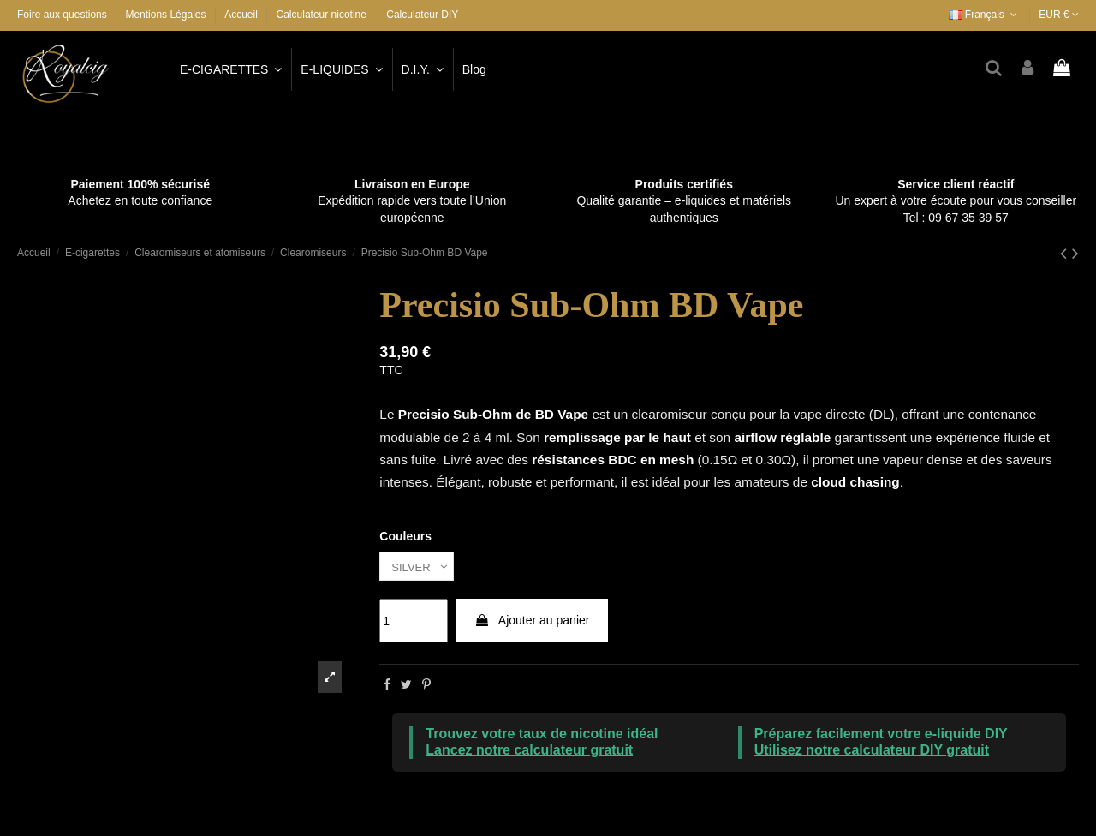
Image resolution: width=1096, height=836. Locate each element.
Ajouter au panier (532, 623)
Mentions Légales (166, 15)
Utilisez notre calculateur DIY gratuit (871, 752)
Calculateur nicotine (321, 15)
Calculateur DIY (422, 15)
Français (985, 15)
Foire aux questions (63, 15)
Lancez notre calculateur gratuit (529, 752)
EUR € (1059, 15)
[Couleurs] (419, 567)
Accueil (241, 15)
